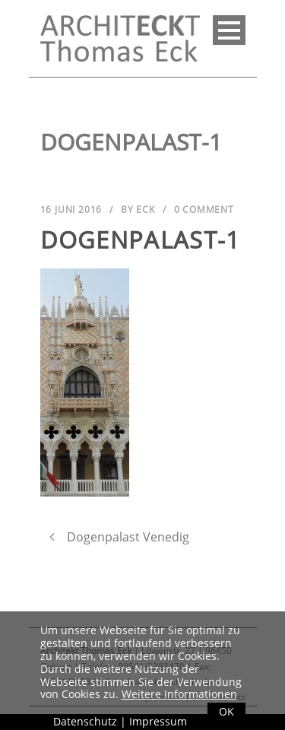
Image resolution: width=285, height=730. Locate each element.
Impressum (158, 721)
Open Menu (229, 30)
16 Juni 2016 (71, 209)
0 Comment (204, 209)
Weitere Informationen (179, 694)
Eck (145, 209)
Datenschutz (85, 721)
